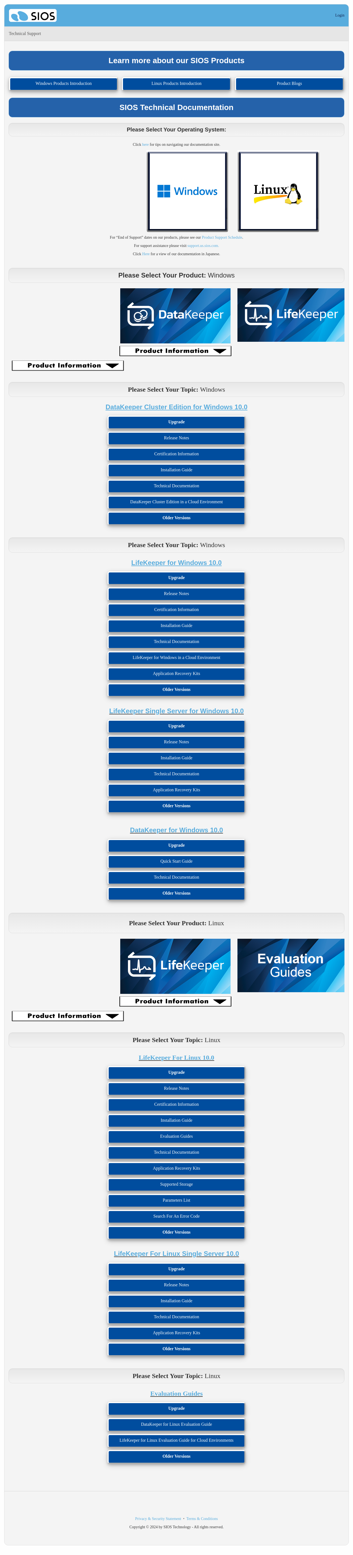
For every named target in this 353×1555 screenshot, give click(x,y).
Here (146, 254)
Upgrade (176, 421)
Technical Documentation (176, 485)
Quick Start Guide (176, 861)
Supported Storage (176, 1184)
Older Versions (176, 517)
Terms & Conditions (202, 1519)
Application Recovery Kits (176, 673)
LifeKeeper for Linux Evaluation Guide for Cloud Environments (176, 1440)
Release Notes (176, 437)
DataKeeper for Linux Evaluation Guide (176, 1424)
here (145, 144)
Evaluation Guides (176, 1136)
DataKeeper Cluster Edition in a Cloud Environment (176, 501)
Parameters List (176, 1200)
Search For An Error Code (176, 1216)
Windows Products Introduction (64, 83)
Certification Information (176, 453)
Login (339, 15)
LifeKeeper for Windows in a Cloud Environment (176, 657)
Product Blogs (289, 83)
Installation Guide (176, 469)
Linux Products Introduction (176, 83)
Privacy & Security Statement (158, 1519)
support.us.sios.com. (203, 246)
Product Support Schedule (222, 237)
